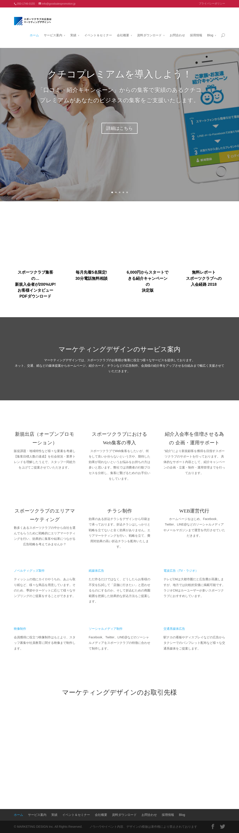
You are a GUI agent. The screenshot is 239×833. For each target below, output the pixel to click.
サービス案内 (53, 30)
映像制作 (20, 628)
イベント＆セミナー (98, 30)
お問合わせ (177, 30)
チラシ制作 (119, 511)
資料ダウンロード (149, 30)
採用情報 (196, 30)
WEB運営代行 (194, 511)
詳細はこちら (119, 128)
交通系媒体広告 (174, 628)
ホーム (34, 30)
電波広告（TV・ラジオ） (181, 570)
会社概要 (123, 30)
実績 (73, 30)
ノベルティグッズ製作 (29, 570)
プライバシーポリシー (212, 3)
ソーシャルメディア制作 (106, 628)
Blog (210, 30)
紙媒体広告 (96, 570)
